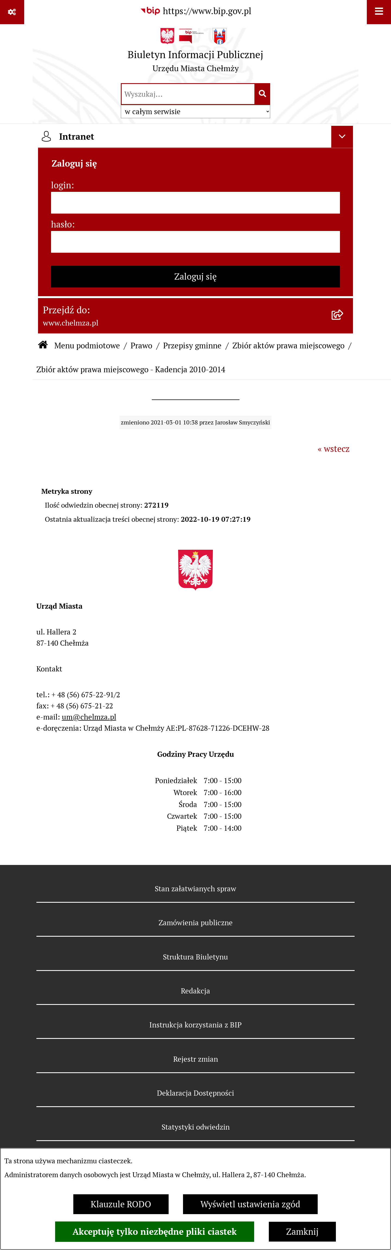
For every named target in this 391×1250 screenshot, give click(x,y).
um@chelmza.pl (89, 717)
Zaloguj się (195, 276)
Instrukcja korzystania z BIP (195, 1025)
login (61, 185)
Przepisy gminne (192, 345)
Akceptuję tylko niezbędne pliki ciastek (154, 1232)
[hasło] (195, 242)
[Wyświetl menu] (379, 12)
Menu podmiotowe (87, 345)
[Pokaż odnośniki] (12, 12)
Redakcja (195, 991)
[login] (195, 203)
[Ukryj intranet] (342, 137)
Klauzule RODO (121, 1204)
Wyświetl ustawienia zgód (250, 1204)
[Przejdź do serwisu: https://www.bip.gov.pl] (195, 11)
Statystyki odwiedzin (196, 1127)
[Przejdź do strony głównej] (195, 53)
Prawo (141, 345)
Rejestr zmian (195, 1059)
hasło (61, 224)
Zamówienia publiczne (196, 922)
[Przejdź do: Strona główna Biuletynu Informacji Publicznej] (43, 346)
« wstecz (334, 448)
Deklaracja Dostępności (195, 1093)
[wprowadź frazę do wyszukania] (188, 94)
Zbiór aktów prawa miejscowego (288, 345)
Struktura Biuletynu (195, 957)
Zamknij (302, 1231)
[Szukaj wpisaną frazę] (262, 94)
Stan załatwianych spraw (195, 888)
